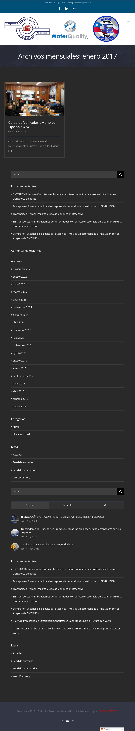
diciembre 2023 (22, 330)
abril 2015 (19, 391)
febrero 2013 (20, 398)
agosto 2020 (20, 353)
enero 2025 (19, 299)
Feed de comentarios (25, 470)
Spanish (106, 729)
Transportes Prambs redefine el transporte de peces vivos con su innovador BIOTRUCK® (64, 206)
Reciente (67, 505)
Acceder (17, 454)
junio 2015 (19, 383)
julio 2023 (18, 337)
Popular (30, 505)
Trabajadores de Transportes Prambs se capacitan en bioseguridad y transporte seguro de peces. (71, 530)
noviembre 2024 (22, 307)
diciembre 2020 (22, 345)
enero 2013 (19, 406)
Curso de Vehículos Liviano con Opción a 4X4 (32, 124)
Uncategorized (21, 434)
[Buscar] (120, 174)
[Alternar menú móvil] (129, 22)
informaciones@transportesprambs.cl (75, 2)
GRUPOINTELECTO (108, 711)
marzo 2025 (20, 292)
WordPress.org (21, 477)
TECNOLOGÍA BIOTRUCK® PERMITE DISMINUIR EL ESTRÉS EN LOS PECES (62, 516)
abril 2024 (19, 322)
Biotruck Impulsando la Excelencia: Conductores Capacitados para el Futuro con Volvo (62, 620)
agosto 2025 (20, 276)
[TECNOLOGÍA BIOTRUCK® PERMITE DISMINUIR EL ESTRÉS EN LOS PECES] (15, 517)
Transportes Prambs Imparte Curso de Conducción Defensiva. (48, 214)
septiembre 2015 (23, 376)
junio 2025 (19, 284)
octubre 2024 (21, 315)
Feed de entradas (23, 462)
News (16, 426)
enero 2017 (19, 368)
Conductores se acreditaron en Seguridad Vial (47, 544)
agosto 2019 (20, 360)
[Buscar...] (64, 174)
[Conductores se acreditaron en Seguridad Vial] (15, 545)
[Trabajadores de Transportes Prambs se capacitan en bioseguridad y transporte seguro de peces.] (15, 531)
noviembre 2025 (22, 269)
